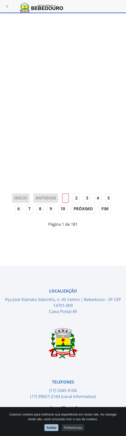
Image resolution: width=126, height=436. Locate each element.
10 (63, 209)
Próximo (83, 209)
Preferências (73, 427)
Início (20, 198)
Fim (105, 209)
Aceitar (51, 427)
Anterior (46, 198)
